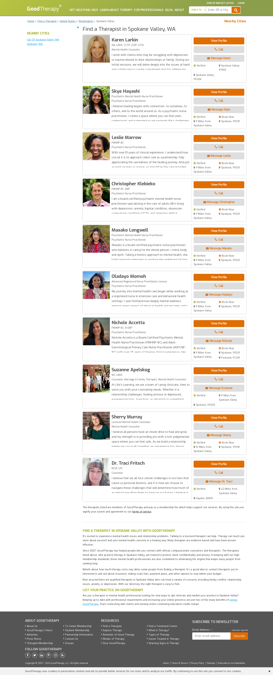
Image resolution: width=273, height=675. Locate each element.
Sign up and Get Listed (220, 3)
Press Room (34, 638)
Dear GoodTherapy (114, 643)
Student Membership (77, 630)
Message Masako (219, 248)
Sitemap (211, 663)
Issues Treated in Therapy (164, 638)
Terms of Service (179, 663)
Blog (169, 10)
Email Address (202, 630)
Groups (69, 643)
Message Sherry (219, 435)
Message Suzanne (218, 388)
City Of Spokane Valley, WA (43, 39)
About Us (32, 626)
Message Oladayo (218, 294)
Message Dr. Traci (219, 481)
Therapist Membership (40, 643)
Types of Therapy (159, 634)
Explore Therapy (112, 630)
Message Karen (219, 58)
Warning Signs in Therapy (164, 643)
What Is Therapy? (159, 630)
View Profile (219, 40)
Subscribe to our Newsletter (231, 663)
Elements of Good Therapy (118, 634)
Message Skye (219, 109)
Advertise (32, 634)
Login (241, 3)
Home (166, 663)
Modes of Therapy (113, 638)
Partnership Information (79, 634)
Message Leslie (219, 155)
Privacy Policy (197, 663)
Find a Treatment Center (163, 626)
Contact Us (71, 638)
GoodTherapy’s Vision (39, 630)
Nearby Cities (235, 21)
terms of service (141, 511)
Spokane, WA (35, 43)
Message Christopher (219, 202)
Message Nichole (219, 341)
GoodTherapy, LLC (60, 663)
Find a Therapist (112, 626)
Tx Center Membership (78, 626)
